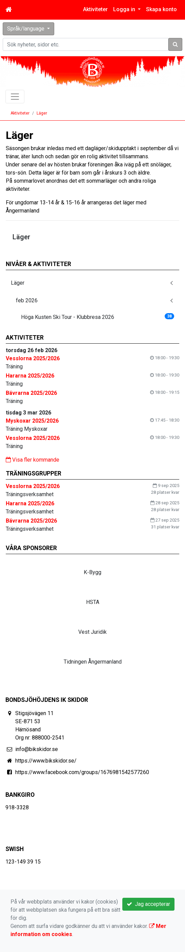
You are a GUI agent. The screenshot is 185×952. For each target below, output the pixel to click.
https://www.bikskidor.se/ (46, 760)
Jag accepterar (148, 904)
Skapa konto (161, 9)
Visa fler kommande (32, 460)
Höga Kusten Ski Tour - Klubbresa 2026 (97, 316)
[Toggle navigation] (14, 96)
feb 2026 (27, 300)
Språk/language (26, 28)
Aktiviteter (95, 9)
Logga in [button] (125, 9)
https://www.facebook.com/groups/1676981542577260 (82, 772)
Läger (42, 113)
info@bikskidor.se (36, 749)
